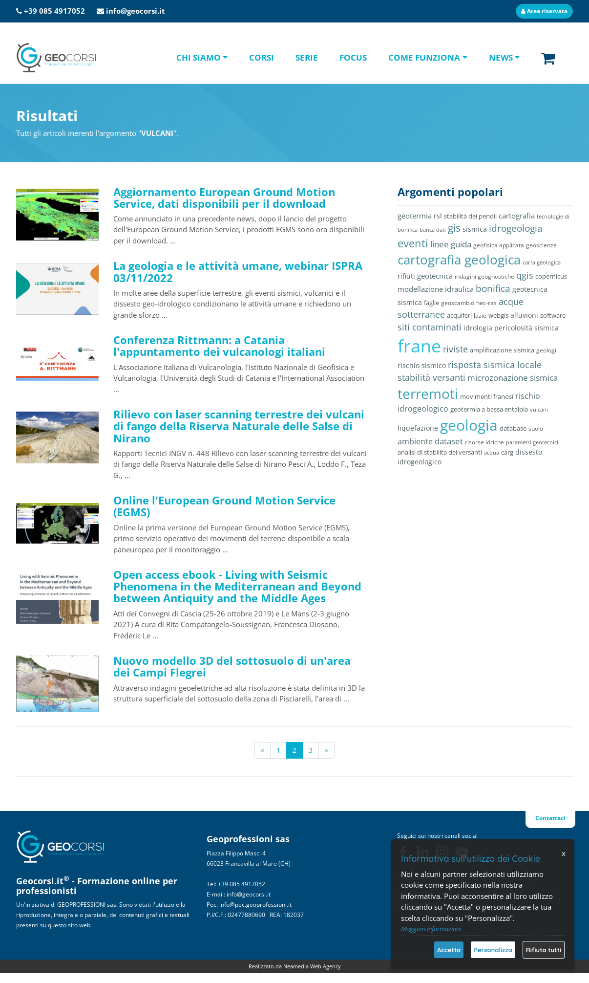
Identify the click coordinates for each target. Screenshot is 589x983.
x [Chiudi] (564, 853)
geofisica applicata (498, 245)
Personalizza (493, 950)
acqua (491, 452)
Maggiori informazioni (431, 928)
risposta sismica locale (495, 364)
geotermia (415, 215)
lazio (480, 315)
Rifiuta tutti (543, 950)
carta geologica (542, 262)
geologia (469, 425)
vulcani (539, 409)
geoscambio (457, 302)
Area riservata (544, 11)
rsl (438, 215)
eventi (413, 243)
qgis (524, 275)
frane (419, 346)
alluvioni (524, 315)
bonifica (493, 288)
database (513, 428)
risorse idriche (484, 442)
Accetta (449, 950)
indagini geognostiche (484, 276)
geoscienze (541, 245)
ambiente (415, 441)
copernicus (551, 276)
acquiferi (459, 315)
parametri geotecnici (532, 442)
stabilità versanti (431, 377)
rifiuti (406, 276)
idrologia (477, 327)
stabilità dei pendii (470, 216)
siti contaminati (430, 327)
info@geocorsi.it (135, 11)
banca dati (433, 229)
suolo (535, 428)
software (553, 315)
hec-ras (486, 302)
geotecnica (435, 276)
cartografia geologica (459, 259)
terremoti (428, 393)
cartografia (517, 215)
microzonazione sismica (512, 377)
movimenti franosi (486, 396)
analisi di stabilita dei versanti (440, 452)
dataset (449, 441)
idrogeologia (516, 228)
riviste (455, 349)
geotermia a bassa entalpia (489, 409)
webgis (498, 315)
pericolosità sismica (526, 327)
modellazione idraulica (436, 289)
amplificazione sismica (502, 350)
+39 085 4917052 (54, 11)
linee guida (450, 244)
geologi (546, 350)
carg (507, 452)
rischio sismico (422, 365)
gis (454, 228)
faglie (431, 302)
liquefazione (418, 428)
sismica (475, 229)
